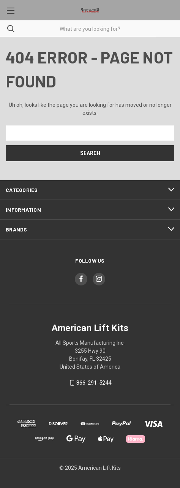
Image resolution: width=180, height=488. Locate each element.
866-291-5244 (93, 382)
